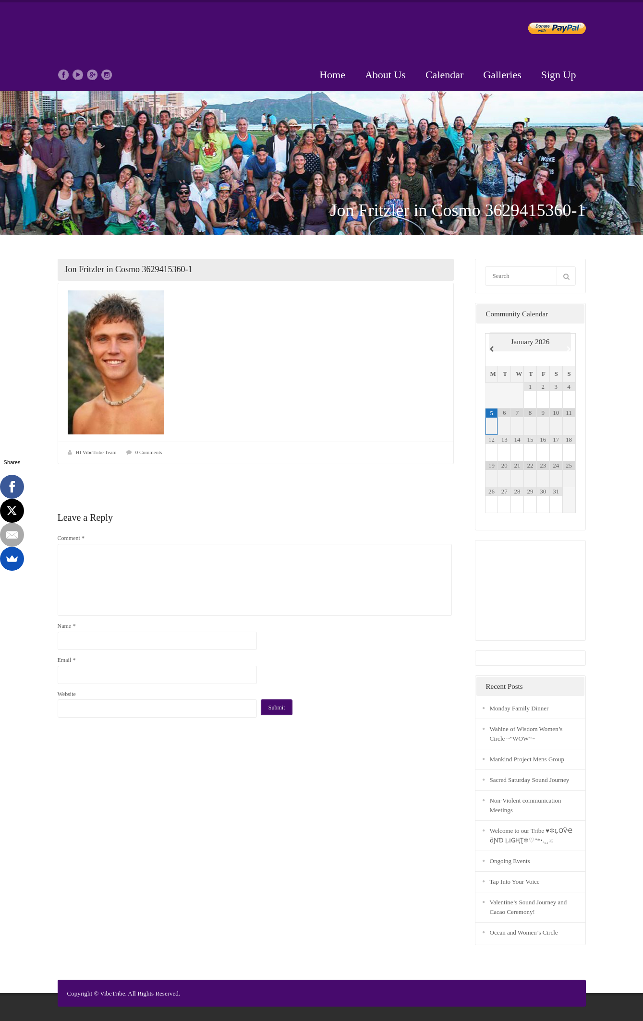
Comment (71, 537)
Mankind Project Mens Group (527, 759)
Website (67, 694)
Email (67, 659)
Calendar (444, 75)
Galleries (502, 75)
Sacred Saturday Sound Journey (530, 779)
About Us (385, 75)
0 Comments (148, 452)
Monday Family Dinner (519, 708)
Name (67, 625)
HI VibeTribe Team (96, 452)
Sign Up (558, 75)
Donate (549, 30)
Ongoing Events (510, 861)
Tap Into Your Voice (515, 881)
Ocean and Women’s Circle (524, 932)
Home (332, 75)
